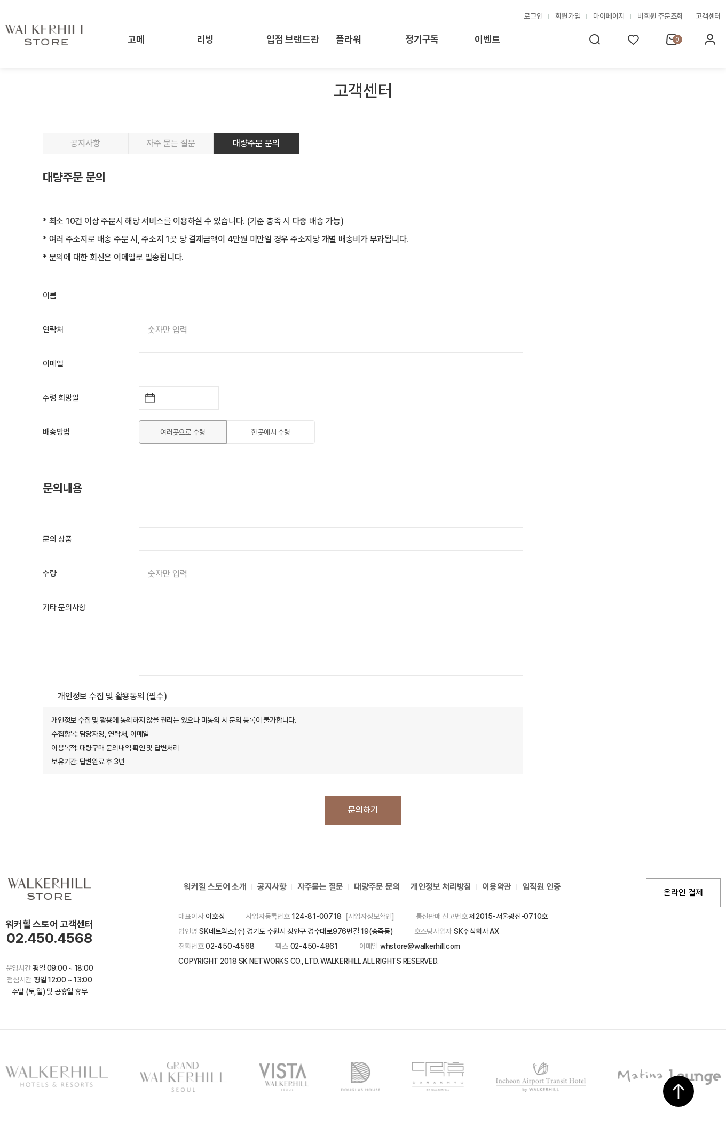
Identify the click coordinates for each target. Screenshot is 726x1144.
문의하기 (363, 810)
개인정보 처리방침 (441, 887)
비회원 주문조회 (660, 16)
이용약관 (496, 887)
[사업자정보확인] (369, 916)
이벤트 (487, 39)
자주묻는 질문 (320, 887)
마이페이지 (609, 16)
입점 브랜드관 (292, 39)
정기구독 (422, 39)
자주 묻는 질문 (170, 143)
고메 (136, 39)
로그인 (533, 16)
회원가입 (567, 16)
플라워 (348, 39)
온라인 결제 (683, 892)
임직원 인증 (541, 887)
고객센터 (708, 16)
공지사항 (85, 143)
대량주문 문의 (256, 143)
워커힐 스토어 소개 (215, 887)
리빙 (205, 39)
